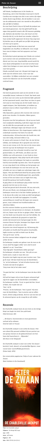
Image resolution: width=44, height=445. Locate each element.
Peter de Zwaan (9, 3)
